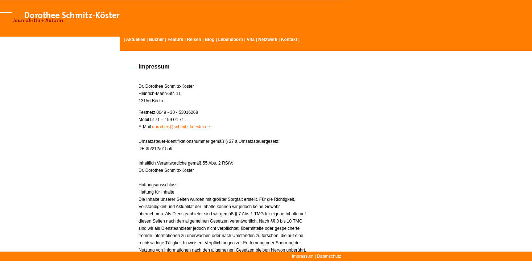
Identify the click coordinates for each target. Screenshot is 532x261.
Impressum (302, 256)
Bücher (156, 39)
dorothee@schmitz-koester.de (181, 126)
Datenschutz (329, 256)
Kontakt (289, 39)
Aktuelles (135, 39)
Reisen (194, 39)
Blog (210, 39)
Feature (175, 39)
